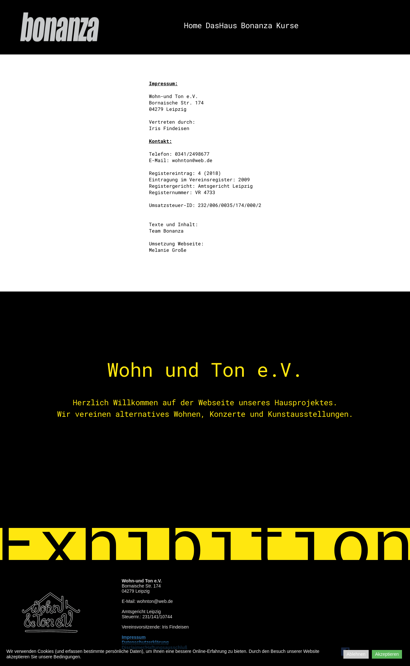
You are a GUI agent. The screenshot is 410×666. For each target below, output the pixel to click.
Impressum (134, 637)
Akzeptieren (387, 654)
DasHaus (221, 25)
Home (193, 25)
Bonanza (256, 25)
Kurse (287, 25)
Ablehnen (356, 654)
